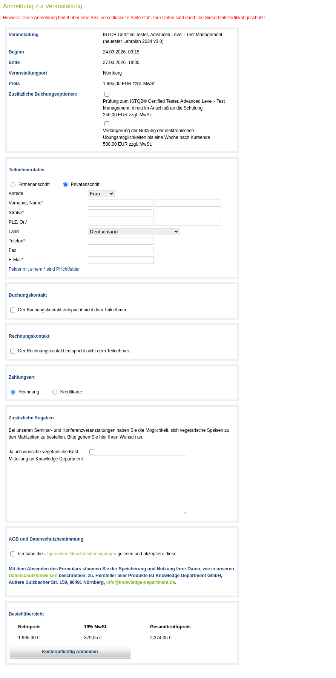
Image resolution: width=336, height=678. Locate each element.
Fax (12, 250)
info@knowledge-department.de (140, 593)
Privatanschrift (85, 184)
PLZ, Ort (18, 222)
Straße (16, 212)
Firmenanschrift (34, 184)
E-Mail (16, 259)
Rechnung (28, 392)
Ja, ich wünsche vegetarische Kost (43, 451)
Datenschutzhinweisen (33, 587)
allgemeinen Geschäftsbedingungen (80, 565)
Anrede (16, 193)
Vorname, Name (26, 203)
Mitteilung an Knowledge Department (46, 459)
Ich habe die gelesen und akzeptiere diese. (98, 565)
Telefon (17, 241)
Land (14, 231)
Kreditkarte (71, 392)
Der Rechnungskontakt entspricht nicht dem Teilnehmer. (74, 350)
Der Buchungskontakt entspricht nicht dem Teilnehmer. (72, 309)
